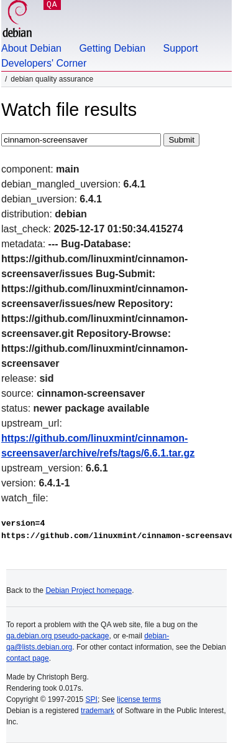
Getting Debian (112, 48)
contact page (27, 658)
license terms (139, 699)
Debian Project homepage (88, 590)
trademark (97, 710)
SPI (92, 699)
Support (180, 48)
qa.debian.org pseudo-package (57, 636)
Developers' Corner (43, 63)
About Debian (31, 48)
